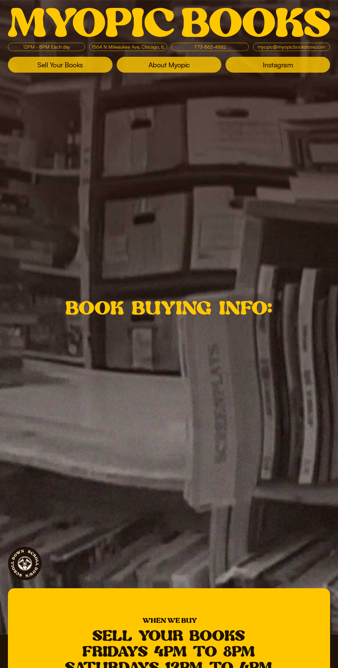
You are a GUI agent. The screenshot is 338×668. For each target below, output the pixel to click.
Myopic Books (169, 22)
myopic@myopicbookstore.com (291, 47)
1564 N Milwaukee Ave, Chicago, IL (128, 47)
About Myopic (169, 64)
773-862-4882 (210, 47)
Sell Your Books (60, 64)
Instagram (278, 64)
